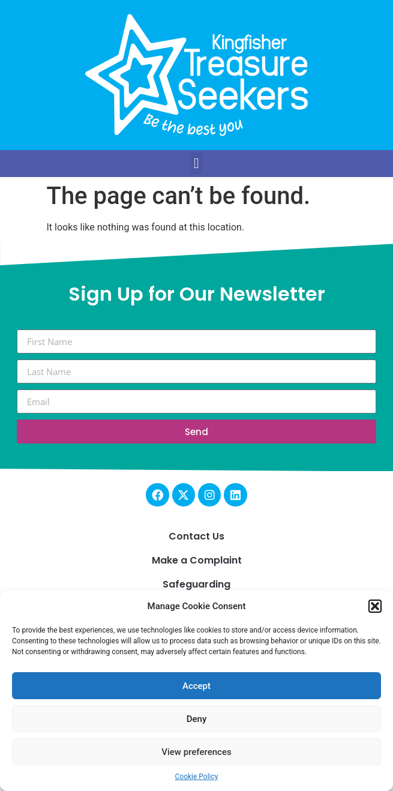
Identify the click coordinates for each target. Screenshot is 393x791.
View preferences (196, 752)
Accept (196, 686)
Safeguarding (196, 584)
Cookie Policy (196, 776)
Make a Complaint (197, 560)
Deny (197, 719)
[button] (375, 606)
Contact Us (196, 536)
